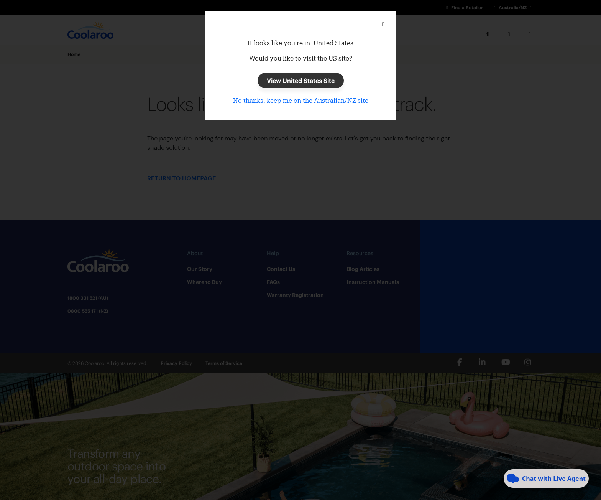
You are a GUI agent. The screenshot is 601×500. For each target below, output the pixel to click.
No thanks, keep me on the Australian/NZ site (300, 100)
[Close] (383, 24)
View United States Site (301, 80)
